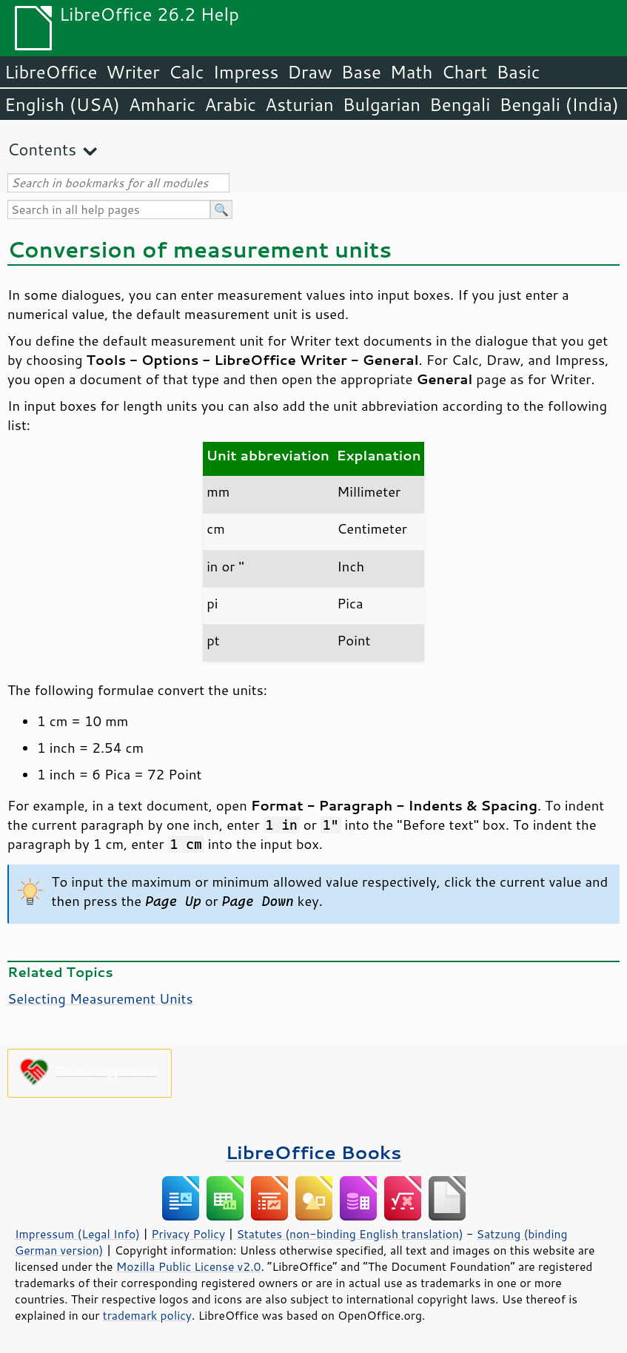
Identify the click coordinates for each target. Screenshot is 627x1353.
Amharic (162, 104)
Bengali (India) (559, 104)
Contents (41, 149)
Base (361, 71)
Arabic (230, 104)
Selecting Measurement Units (100, 998)
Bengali (459, 104)
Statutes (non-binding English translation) (349, 1234)
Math (411, 71)
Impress (246, 71)
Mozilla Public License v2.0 (188, 1266)
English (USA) (62, 104)
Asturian (299, 104)
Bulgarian (381, 104)
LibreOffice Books (314, 1152)
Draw (309, 71)
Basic (518, 71)
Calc (186, 71)
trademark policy (147, 1315)
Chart (464, 71)
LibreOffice (50, 71)
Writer (132, 71)
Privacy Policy (188, 1234)
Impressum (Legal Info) (77, 1234)
